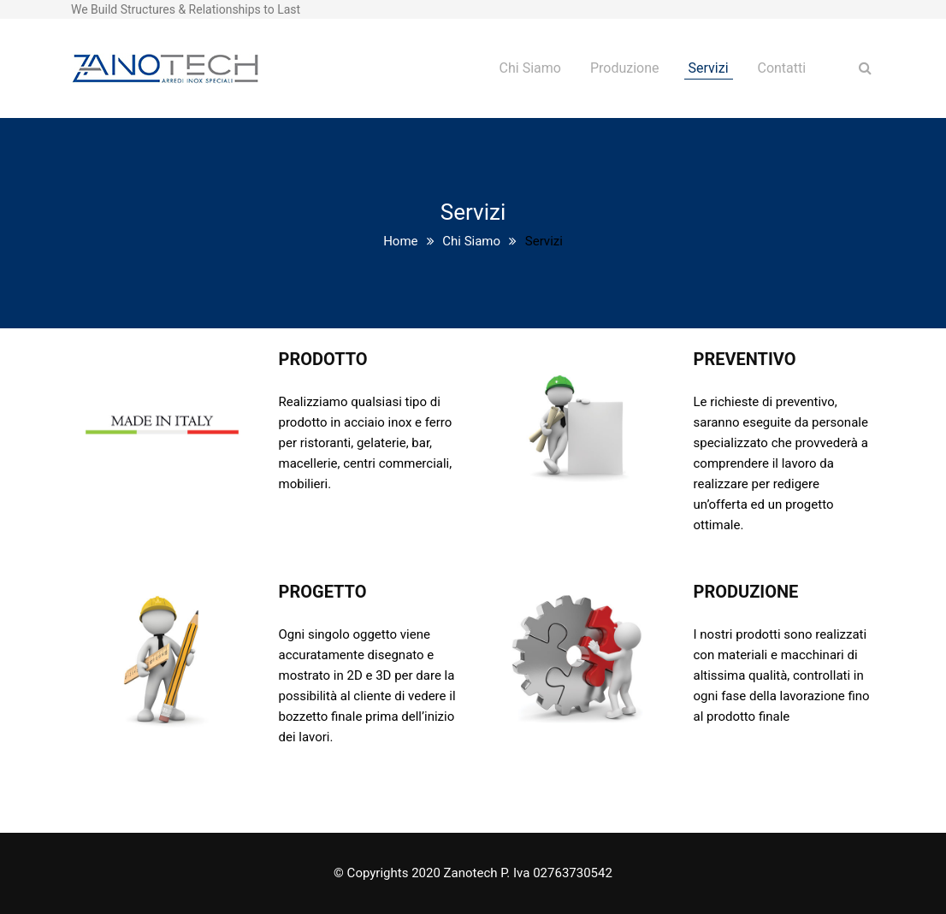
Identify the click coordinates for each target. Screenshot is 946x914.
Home (400, 241)
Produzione (624, 68)
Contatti (781, 68)
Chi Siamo (530, 68)
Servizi (709, 68)
